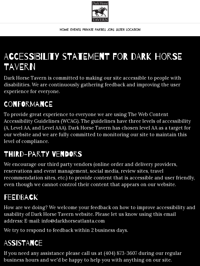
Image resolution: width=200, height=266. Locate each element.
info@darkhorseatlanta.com (73, 221)
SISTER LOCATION (128, 30)
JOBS (110, 30)
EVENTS (75, 30)
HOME (64, 30)
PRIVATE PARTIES (94, 30)
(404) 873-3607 (120, 253)
